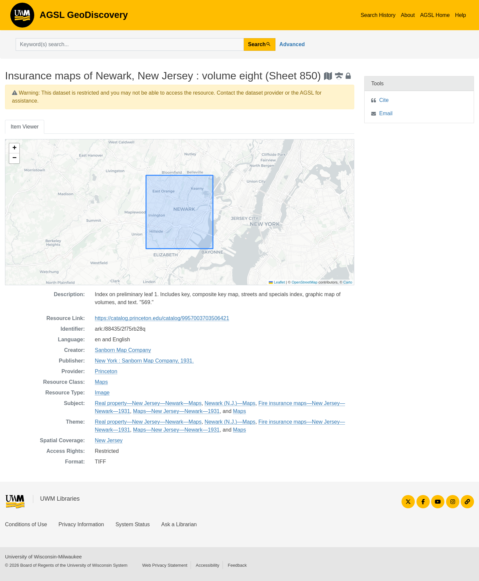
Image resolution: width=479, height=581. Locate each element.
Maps (101, 382)
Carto (347, 282)
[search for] (130, 44)
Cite (384, 100)
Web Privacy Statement (164, 565)
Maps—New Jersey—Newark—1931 (176, 411)
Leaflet (277, 282)
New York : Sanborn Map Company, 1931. (144, 361)
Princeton (106, 371)
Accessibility (207, 565)
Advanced (292, 44)
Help (460, 15)
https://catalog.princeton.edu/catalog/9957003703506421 (162, 318)
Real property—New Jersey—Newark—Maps (148, 403)
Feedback (237, 565)
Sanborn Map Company (123, 350)
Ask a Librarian (179, 524)
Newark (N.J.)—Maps (230, 403)
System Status (132, 524)
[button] (14, 148)
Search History (378, 15)
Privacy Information (81, 524)
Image (102, 392)
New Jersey (109, 440)
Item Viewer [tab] (25, 126)
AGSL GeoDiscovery (22, 17)
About (408, 15)
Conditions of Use (26, 524)
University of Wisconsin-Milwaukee (43, 556)
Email (386, 113)
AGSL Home (435, 15)
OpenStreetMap (305, 282)
